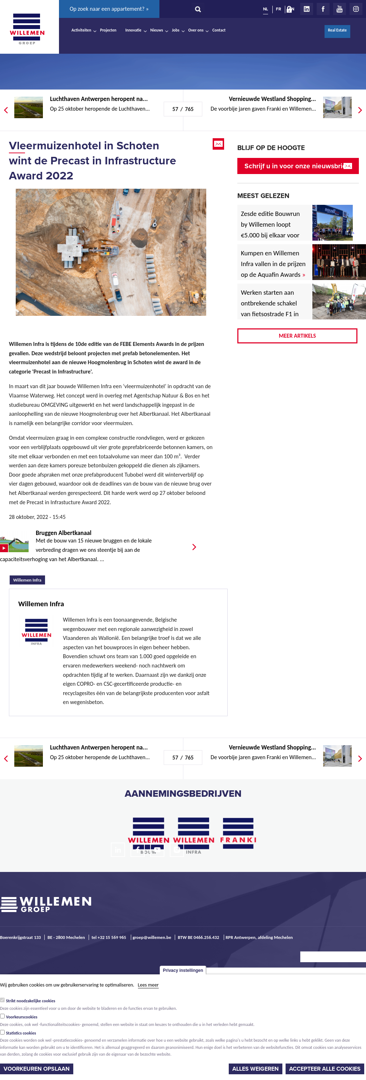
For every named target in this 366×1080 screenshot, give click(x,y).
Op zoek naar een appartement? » (109, 8)
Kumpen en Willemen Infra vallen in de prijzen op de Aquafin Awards (273, 264)
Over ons (196, 30)
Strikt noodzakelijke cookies (30, 1000)
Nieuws (156, 30)
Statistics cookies (21, 1033)
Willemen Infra (29, 579)
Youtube (339, 9)
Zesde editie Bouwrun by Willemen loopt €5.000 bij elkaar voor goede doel (270, 229)
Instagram (356, 9)
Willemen (27, 29)
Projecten (108, 30)
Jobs (175, 30)
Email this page (219, 144)
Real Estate (337, 30)
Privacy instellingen (183, 970)
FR (278, 8)
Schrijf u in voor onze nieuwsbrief (296, 166)
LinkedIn (306, 9)
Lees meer (148, 985)
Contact (219, 30)
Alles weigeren (255, 1068)
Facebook (323, 9)
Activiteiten (81, 30)
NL (265, 8)
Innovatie (133, 30)
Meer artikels (297, 335)
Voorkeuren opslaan (37, 1068)
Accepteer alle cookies (325, 1068)
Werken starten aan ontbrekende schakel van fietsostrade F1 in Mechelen (270, 308)
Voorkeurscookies (22, 1016)
